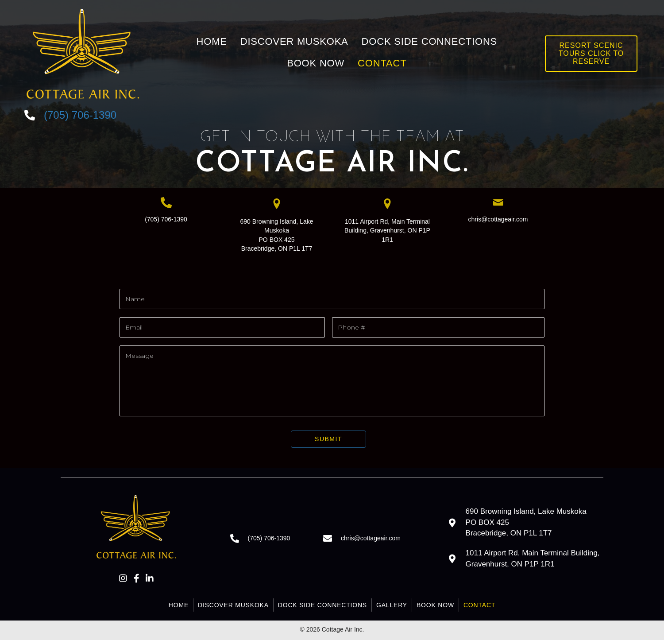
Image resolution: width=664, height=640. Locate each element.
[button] (123, 578)
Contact (479, 605)
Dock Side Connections (322, 605)
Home (179, 605)
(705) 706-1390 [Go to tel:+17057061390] (80, 115)
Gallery (391, 605)
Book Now (435, 605)
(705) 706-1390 (166, 219)
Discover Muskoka (233, 605)
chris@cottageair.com (498, 219)
